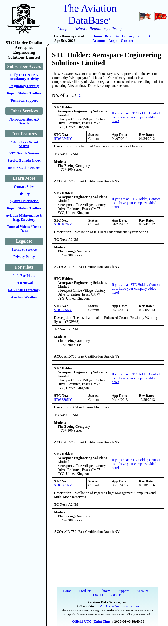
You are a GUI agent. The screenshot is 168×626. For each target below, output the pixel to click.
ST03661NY (63, 485)
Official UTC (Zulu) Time (91, 621)
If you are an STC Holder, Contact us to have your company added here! (136, 117)
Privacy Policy (24, 257)
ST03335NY (63, 310)
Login (113, 41)
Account (98, 41)
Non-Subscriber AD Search (24, 121)
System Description (24, 201)
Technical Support (24, 100)
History (24, 194)
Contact (127, 41)
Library (128, 36)
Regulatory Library (24, 86)
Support (143, 36)
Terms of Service (24, 249)
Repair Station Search (24, 168)
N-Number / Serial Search (24, 144)
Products (112, 36)
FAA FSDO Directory (24, 290)
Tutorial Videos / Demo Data (24, 228)
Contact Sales (24, 186)
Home (97, 36)
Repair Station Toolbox (24, 93)
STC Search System (24, 153)
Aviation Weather (24, 297)
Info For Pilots (24, 275)
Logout (98, 595)
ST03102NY (63, 224)
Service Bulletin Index (23, 160)
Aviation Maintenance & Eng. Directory (24, 217)
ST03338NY (63, 399)
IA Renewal (24, 283)
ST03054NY (63, 138)
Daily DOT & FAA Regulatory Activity (24, 77)
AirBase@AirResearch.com (119, 606)
